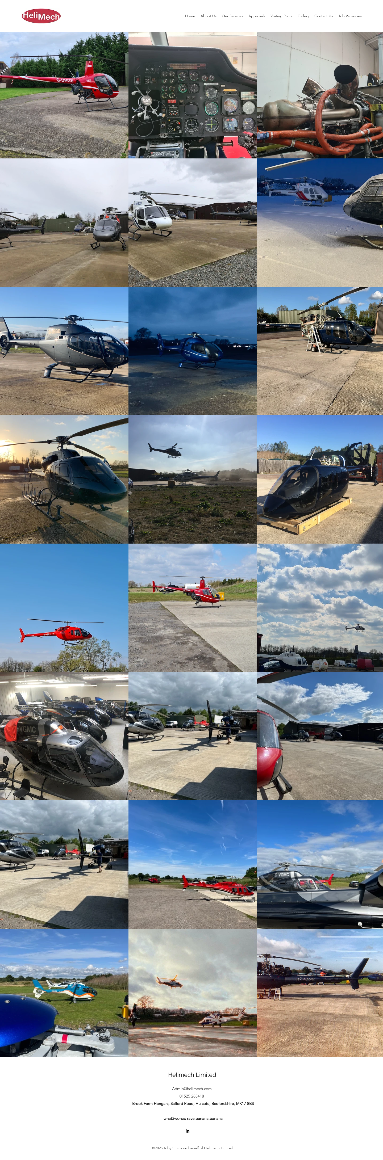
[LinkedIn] (187, 1130)
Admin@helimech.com (192, 1088)
